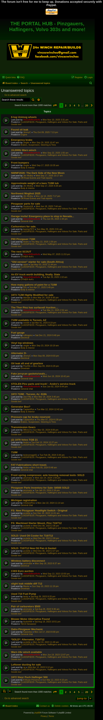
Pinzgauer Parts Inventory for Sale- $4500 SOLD (40, 487)
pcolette (27, 513)
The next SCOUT (21, 251)
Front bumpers (20, 162)
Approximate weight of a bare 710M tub (35, 183)
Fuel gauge (18, 332)
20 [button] (86, 105)
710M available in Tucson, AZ (28, 320)
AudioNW (27, 621)
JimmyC (27, 132)
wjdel (25, 264)
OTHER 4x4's (27, 256)
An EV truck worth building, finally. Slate (35, 274)
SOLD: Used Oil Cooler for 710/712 (32, 535)
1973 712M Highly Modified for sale (32, 294)
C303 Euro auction (22, 571)
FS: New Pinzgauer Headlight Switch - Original (39, 510)
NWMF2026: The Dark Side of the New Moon (38, 172)
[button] (55, 105)
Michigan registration (24, 500)
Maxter (26, 586)
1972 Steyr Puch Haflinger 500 (29, 677)
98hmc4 (27, 430)
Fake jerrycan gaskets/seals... (29, 373)
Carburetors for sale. (23, 226)
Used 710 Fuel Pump (23, 593)
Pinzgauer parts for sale (25, 203)
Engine (24, 134)
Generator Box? (20, 406)
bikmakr (27, 297)
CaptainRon (28, 409)
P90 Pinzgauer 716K (23, 239)
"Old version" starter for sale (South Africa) (37, 261)
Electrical (25, 337)
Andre (26, 242)
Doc (25, 287)
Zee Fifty (27, 397)
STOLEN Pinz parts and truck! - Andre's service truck (43, 383)
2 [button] (65, 105)
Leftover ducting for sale (26, 664)
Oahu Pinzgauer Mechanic (27, 629)
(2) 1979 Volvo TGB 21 (24, 439)
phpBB (37, 713)
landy (25, 596)
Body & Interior (28, 167)
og (24, 667)
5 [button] (78, 105)
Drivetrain (25, 368)
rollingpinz (28, 335)
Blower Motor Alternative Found (30, 619)
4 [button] (74, 105)
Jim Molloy (28, 175)
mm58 (26, 323)
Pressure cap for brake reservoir (30, 416)
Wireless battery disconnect (28, 560)
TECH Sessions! (28, 624)
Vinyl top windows (22, 342)
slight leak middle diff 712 (26, 583)
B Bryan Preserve (31, 680)
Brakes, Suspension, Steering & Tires (38, 145)
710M (14, 452)
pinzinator (27, 478)
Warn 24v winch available (26, 652)
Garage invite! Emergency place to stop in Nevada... (42, 216)
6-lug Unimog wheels (24, 117)
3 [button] (70, 105)
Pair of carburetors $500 (25, 606)
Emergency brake (21, 139)
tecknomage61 (30, 455)
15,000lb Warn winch (23, 150)
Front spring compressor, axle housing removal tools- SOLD (47, 475)
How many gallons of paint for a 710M (34, 284)
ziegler (26, 142)
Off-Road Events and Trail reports (36, 178)
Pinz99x (27, 366)
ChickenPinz (29, 503)
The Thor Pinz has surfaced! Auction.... (34, 307)
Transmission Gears (23, 427)
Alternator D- (19, 353)
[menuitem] (20, 77)
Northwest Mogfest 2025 (26, 193)
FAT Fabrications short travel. (29, 464)
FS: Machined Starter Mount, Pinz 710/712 (36, 523)
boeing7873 (28, 229)
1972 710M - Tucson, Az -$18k (29, 394)
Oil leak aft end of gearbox (27, 363)
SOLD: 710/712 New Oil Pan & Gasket (33, 548)
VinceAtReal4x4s (31, 120)
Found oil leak (19, 129)
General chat (27, 221)
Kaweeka (27, 632)
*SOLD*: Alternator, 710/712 (27, 639)
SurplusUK (28, 206)
